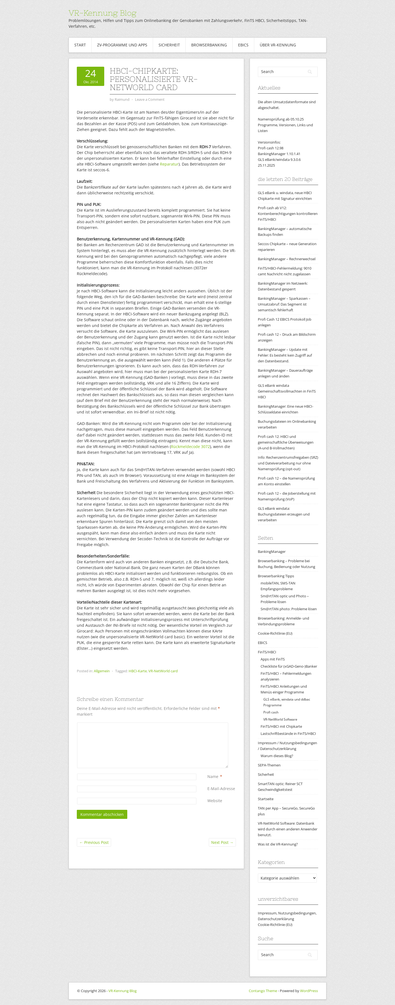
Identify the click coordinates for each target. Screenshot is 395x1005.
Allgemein (102, 670)
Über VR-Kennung (278, 44)
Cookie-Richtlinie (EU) (275, 633)
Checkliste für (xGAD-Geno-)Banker (289, 666)
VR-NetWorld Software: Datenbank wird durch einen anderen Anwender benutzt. (287, 829)
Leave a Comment (150, 99)
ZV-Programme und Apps (122, 44)
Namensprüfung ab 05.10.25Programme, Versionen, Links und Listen (285, 125)
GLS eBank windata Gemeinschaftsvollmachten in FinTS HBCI (287, 391)
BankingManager (272, 551)
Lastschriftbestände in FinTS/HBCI (288, 733)
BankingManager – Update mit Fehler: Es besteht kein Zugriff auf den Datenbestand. (285, 355)
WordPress (309, 990)
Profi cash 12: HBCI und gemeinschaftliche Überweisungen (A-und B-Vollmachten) (286, 442)
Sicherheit (169, 44)
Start (80, 44)
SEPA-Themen (269, 765)
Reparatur (169, 164)
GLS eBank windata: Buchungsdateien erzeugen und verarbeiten (284, 514)
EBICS (243, 44)
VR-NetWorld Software (280, 719)
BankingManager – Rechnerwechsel (286, 258)
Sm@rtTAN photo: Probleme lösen (289, 608)
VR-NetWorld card (163, 670)
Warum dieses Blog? (277, 755)
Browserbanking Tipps (276, 575)
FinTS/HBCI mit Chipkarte (281, 726)
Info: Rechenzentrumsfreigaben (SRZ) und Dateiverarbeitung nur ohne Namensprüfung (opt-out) (288, 463)
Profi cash (270, 712)
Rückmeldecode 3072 (190, 446)
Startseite (265, 798)
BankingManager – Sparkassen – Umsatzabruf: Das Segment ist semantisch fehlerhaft (284, 304)
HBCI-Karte (138, 670)
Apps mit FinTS (273, 659)
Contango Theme (263, 990)
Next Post (222, 842)
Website (214, 800)
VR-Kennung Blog (102, 13)
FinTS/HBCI (267, 652)
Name (212, 776)
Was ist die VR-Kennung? (278, 844)
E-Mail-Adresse (221, 788)
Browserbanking (209, 44)
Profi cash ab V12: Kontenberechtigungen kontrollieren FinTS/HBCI (288, 213)
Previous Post (94, 842)
